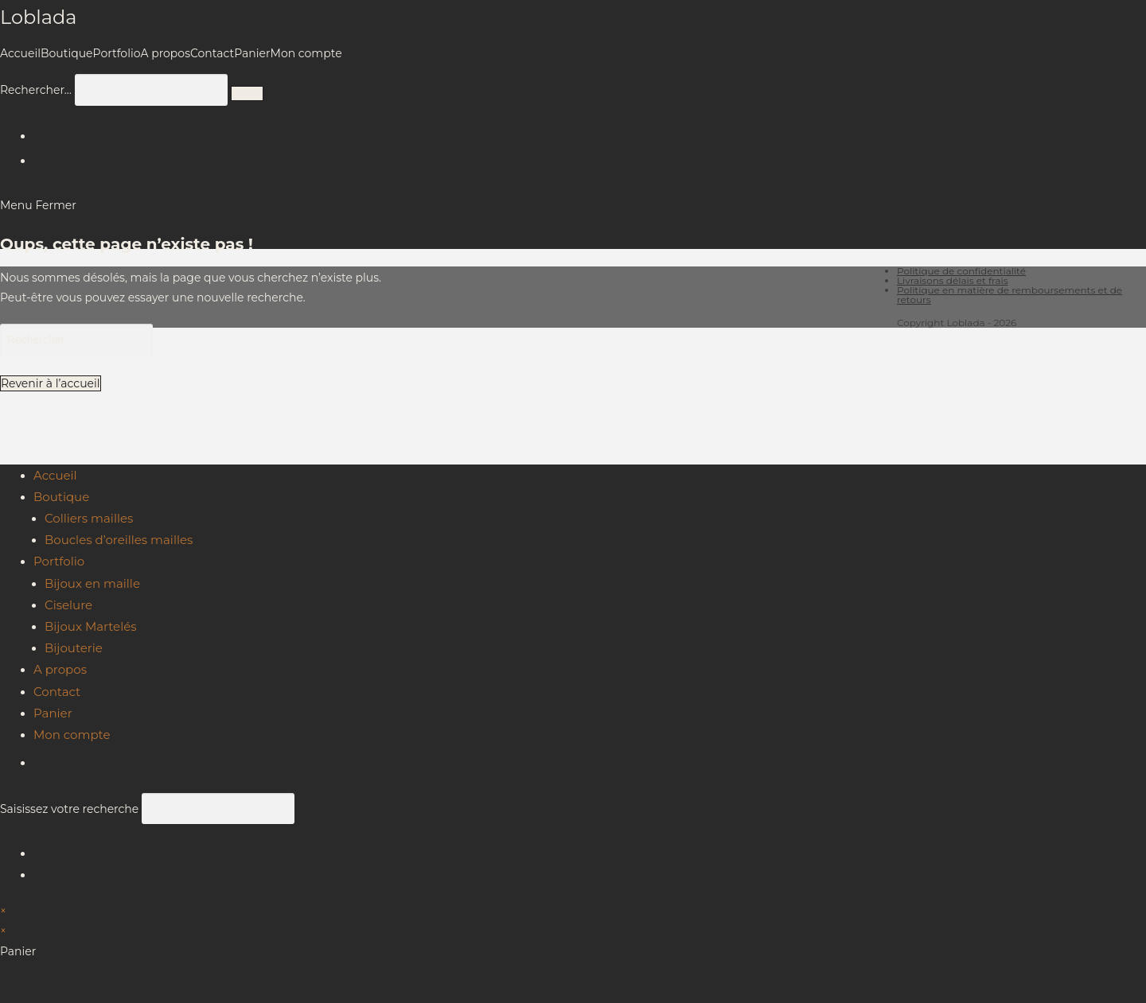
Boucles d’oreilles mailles (119, 539)
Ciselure (68, 604)
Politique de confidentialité (961, 271)
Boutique (61, 496)
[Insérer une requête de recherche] (76, 340)
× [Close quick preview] (3, 911)
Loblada (38, 17)
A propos (60, 669)
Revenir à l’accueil (50, 383)
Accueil (55, 475)
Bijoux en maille (92, 583)
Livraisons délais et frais (952, 280)
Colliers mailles (89, 518)
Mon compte (71, 734)
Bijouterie (74, 647)
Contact (56, 691)
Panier (52, 713)
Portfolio (58, 561)
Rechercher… (36, 90)
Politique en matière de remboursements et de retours (1009, 294)
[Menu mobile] (38, 205)
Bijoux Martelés (91, 626)
